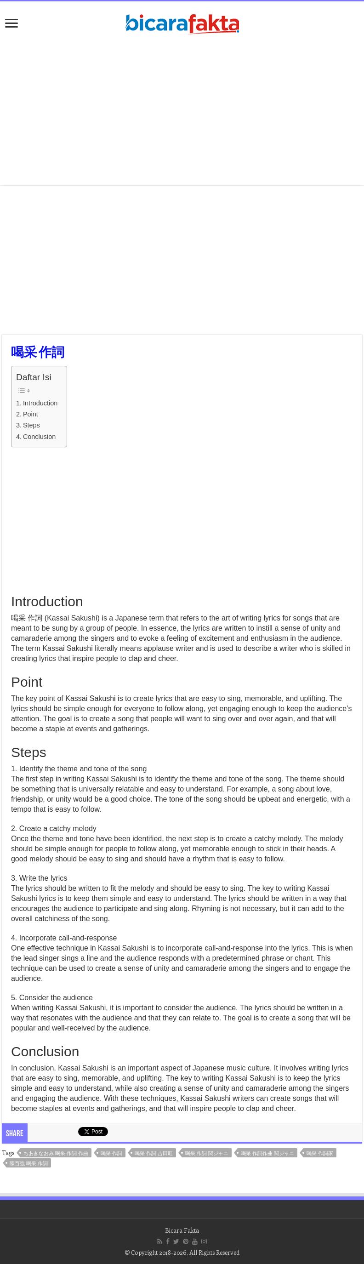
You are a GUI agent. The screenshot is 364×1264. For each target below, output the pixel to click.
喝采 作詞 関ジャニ (206, 1153)
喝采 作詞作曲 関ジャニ (267, 1153)
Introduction (40, 403)
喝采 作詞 (111, 1153)
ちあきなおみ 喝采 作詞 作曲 (55, 1153)
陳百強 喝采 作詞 (29, 1163)
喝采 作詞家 (320, 1153)
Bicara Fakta (182, 1230)
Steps (31, 425)
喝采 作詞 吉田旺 (154, 1153)
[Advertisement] (182, 111)
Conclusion (39, 436)
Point (30, 414)
